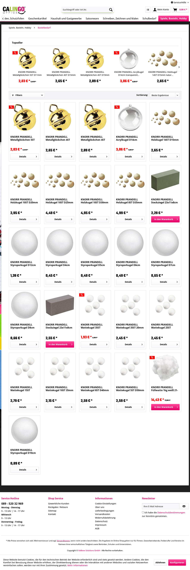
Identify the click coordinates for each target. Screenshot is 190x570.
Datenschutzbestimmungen (171, 512)
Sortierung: (142, 95)
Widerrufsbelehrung (105, 517)
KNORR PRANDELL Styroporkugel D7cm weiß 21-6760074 (163, 264)
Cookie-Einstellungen (105, 503)
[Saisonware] (92, 18)
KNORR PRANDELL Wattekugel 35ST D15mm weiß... (92, 326)
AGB (97, 528)
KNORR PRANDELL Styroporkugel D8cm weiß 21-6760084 (22, 326)
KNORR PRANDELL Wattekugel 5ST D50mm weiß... (130, 389)
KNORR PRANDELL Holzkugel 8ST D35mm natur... (129, 201)
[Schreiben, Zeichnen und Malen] (120, 18)
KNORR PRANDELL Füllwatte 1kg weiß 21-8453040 (164, 389)
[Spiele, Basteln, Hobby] (173, 18)
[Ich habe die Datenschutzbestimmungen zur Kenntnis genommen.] (143, 512)
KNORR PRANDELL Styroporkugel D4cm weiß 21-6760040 (58, 264)
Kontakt (52, 514)
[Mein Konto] (161, 10)
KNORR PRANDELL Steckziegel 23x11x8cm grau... (59, 326)
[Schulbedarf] (149, 18)
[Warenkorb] (180, 10)
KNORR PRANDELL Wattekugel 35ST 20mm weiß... (130, 326)
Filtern (17, 95)
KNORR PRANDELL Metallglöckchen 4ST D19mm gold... (94, 74)
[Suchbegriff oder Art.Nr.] (87, 10)
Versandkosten (102, 514)
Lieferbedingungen (104, 510)
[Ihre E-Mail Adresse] (160, 506)
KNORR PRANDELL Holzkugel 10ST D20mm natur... (24, 201)
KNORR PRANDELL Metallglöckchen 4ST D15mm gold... (61, 74)
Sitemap (52, 510)
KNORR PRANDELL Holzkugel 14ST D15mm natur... (162, 73)
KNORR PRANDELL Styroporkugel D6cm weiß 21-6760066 (128, 264)
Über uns (99, 507)
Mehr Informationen (77, 565)
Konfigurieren (177, 562)
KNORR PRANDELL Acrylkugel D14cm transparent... (129, 73)
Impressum (100, 524)
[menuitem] (87, 10)
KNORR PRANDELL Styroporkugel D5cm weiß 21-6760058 (93, 264)
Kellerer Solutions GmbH (89, 550)
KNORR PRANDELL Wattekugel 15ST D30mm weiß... (21, 389)
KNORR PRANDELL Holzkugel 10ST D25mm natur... (59, 201)
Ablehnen (160, 562)
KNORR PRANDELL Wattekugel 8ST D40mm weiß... (95, 389)
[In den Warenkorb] (165, 219)
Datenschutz (101, 521)
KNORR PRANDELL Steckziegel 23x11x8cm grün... (164, 201)
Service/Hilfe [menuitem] (179, 2)
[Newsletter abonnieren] (184, 506)
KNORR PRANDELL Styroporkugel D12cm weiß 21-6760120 (23, 264)
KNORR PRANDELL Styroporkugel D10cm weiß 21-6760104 (23, 451)
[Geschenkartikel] (37, 18)
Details (28, 156)
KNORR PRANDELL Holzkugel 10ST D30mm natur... (94, 201)
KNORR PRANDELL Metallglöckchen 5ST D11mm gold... (27, 74)
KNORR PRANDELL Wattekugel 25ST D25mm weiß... (162, 326)
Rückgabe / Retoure (58, 507)
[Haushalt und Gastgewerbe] (66, 18)
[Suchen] (111, 10)
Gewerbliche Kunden (58, 503)
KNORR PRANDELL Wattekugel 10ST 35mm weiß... (59, 389)
